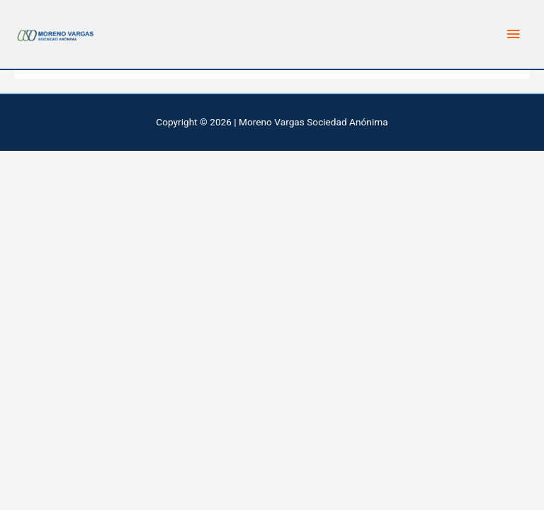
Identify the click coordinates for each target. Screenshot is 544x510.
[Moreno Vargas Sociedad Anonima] (56, 34)
